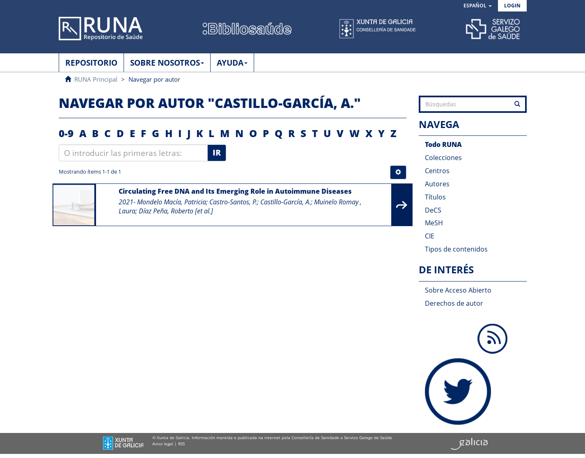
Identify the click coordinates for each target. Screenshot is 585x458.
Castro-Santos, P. (233, 201)
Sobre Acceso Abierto (458, 290)
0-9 (66, 133)
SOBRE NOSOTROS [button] (167, 62)
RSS (181, 444)
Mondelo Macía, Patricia (171, 201)
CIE (429, 235)
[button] (477, 6)
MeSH (434, 222)
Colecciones (443, 157)
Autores (437, 183)
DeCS (433, 210)
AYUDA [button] (232, 62)
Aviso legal (162, 444)
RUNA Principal (95, 79)
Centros (437, 170)
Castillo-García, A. (285, 201)
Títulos (435, 197)
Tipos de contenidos (456, 249)
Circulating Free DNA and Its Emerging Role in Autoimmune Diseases (235, 191)
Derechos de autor (454, 303)
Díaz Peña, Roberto (166, 210)
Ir (217, 152)
